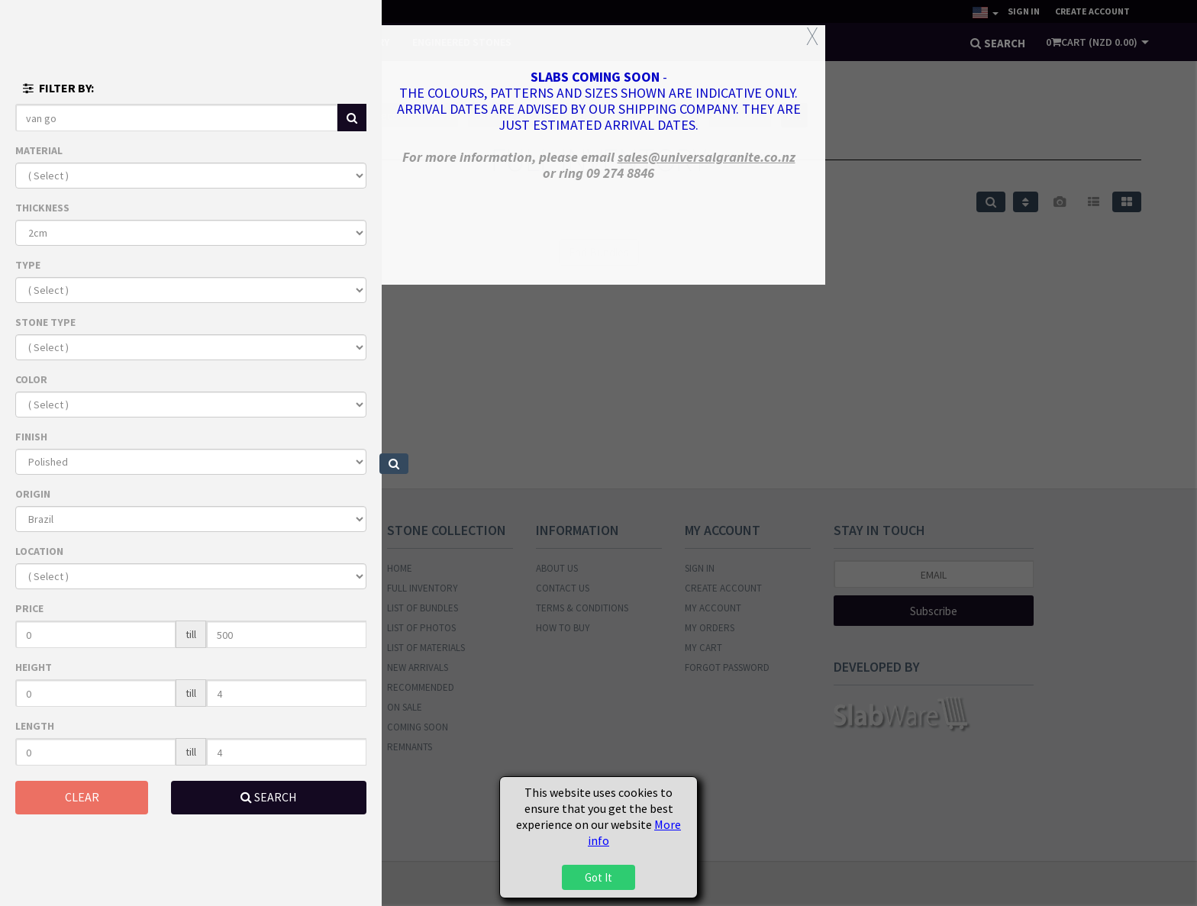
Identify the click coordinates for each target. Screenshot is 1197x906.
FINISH (31, 436)
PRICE (29, 608)
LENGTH (34, 726)
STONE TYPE (45, 322)
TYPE (27, 265)
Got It (598, 877)
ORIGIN (32, 494)
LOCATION (39, 551)
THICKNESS (42, 207)
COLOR (31, 379)
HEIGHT (33, 667)
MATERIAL (39, 150)
